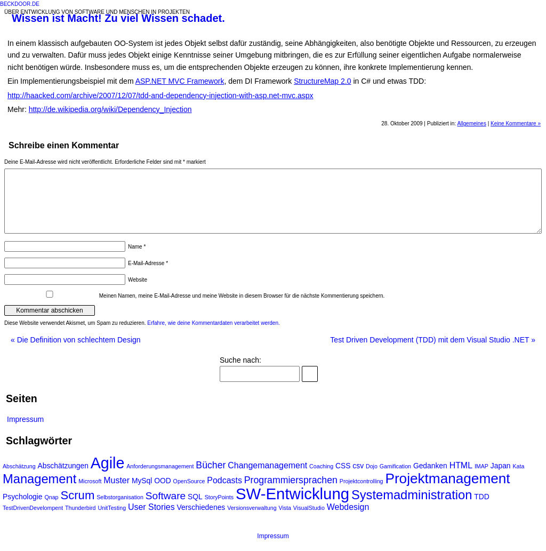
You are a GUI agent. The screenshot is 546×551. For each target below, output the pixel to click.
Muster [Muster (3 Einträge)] (116, 480)
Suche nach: (240, 360)
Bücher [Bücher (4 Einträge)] (211, 465)
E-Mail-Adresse (148, 263)
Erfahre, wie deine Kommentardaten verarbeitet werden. (213, 323)
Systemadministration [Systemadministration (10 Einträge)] (411, 495)
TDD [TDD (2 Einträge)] (481, 496)
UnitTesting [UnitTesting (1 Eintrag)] (112, 508)
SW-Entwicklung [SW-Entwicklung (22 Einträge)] (292, 493)
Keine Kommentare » (516, 123)
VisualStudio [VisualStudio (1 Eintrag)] (309, 508)
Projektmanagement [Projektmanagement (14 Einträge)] (447, 478)
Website (137, 280)
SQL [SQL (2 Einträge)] (195, 496)
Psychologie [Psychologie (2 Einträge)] (23, 496)
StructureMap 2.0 (322, 81)
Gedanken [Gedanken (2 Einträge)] (430, 465)
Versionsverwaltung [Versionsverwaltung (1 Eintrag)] (251, 508)
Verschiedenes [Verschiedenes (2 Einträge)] (201, 507)
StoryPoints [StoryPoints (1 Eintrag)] (219, 497)
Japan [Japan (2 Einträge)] (501, 465)
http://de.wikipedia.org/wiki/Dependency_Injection (110, 109)
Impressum (25, 419)
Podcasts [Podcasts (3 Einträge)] (224, 480)
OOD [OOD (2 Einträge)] (162, 480)
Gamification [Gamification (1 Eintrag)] (395, 466)
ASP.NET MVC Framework (179, 81)
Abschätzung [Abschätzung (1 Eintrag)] (19, 466)
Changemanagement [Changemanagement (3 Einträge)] (267, 465)
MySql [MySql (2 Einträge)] (142, 480)
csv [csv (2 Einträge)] (358, 465)
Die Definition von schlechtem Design (76, 340)
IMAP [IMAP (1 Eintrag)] (481, 466)
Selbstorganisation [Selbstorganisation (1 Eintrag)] (120, 497)
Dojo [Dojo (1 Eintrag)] (372, 466)
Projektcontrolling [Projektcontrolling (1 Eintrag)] (361, 481)
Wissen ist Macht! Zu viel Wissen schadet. (118, 18)
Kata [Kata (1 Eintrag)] (518, 466)
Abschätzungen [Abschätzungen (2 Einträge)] (63, 465)
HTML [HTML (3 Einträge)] (460, 465)
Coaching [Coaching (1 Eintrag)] (321, 466)
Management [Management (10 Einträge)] (39, 479)
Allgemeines (471, 123)
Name (137, 247)
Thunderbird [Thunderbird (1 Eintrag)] (80, 508)
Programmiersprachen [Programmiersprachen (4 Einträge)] (291, 480)
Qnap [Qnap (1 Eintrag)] (51, 497)
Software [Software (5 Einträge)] (166, 495)
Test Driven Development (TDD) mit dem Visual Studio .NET (432, 340)
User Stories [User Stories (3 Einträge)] (151, 507)
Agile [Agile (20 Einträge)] (108, 463)
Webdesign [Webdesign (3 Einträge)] (348, 507)
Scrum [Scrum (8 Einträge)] (77, 495)
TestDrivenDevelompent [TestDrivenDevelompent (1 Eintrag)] (33, 508)
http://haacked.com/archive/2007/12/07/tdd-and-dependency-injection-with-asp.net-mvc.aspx (160, 95)
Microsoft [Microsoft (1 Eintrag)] (89, 481)
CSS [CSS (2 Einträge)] (342, 465)
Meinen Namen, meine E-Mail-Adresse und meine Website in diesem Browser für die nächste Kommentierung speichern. (242, 296)
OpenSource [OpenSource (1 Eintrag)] (189, 481)
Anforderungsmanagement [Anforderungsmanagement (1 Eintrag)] (160, 466)
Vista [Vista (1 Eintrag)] (284, 508)
